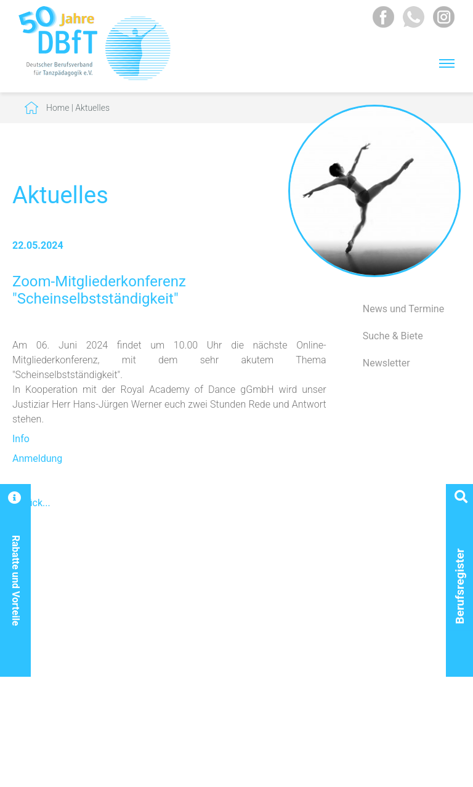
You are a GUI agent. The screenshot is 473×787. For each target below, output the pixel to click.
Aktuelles (92, 108)
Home (57, 108)
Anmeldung (37, 458)
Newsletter (386, 363)
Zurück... (31, 503)
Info (21, 439)
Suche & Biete (393, 336)
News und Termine (403, 309)
